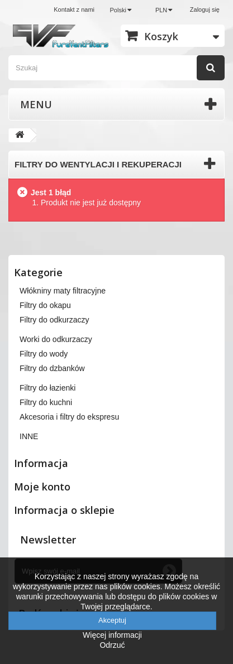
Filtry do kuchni (46, 402)
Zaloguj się (205, 9)
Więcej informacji (112, 635)
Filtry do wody (44, 353)
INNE (29, 436)
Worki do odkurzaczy (56, 339)
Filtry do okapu (45, 305)
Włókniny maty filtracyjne (63, 290)
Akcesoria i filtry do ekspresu (69, 416)
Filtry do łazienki (47, 387)
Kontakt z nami (74, 9)
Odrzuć (112, 645)
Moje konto (42, 486)
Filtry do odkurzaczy (54, 319)
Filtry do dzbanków (52, 368)
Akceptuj (112, 620)
